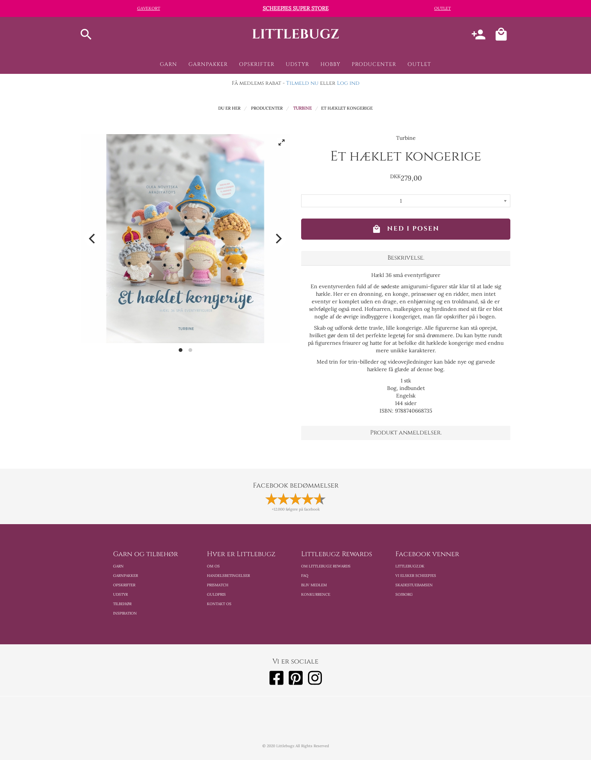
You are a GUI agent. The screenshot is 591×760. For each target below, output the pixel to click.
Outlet (442, 8)
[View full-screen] (281, 142)
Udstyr (120, 594)
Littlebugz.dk (409, 566)
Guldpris (216, 594)
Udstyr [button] (297, 64)
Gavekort (148, 8)
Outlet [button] (419, 64)
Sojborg (404, 594)
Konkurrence (315, 594)
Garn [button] (168, 64)
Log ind (348, 83)
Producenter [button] (374, 64)
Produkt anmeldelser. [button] (406, 432)
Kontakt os (219, 603)
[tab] (405, 258)
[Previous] (92, 238)
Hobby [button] (330, 64)
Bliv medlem (314, 585)
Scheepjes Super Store (296, 8)
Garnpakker (125, 575)
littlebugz (295, 34)
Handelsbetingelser (228, 575)
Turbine (302, 108)
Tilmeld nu (302, 83)
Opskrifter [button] (256, 64)
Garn (118, 566)
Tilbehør (122, 603)
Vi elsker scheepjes (415, 575)
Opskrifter (124, 585)
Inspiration (125, 613)
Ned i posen (405, 229)
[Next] (277, 238)
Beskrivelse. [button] (405, 258)
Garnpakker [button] (208, 64)
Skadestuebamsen (414, 585)
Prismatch (217, 585)
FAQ (304, 575)
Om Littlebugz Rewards (326, 566)
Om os (213, 566)
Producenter (267, 108)
